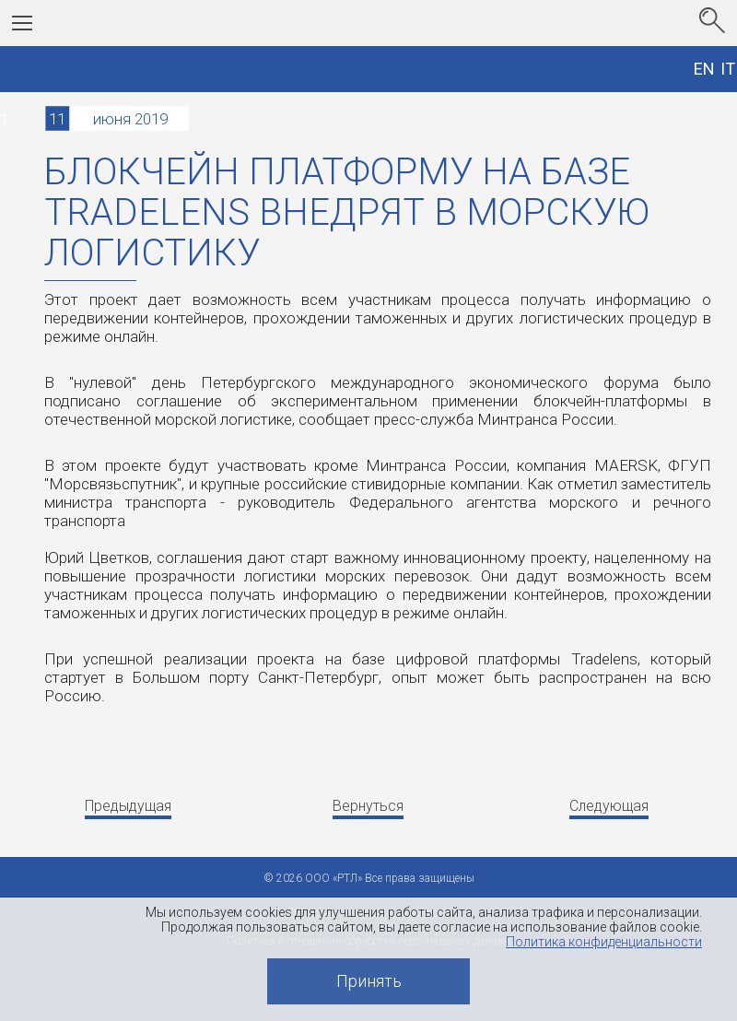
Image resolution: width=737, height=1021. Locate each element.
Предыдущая (128, 806)
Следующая (609, 806)
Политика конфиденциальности (604, 941)
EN (704, 68)
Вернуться (368, 806)
